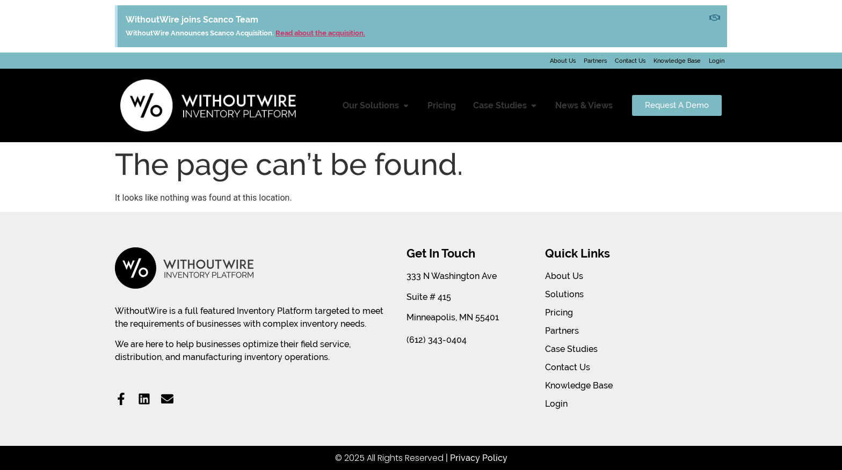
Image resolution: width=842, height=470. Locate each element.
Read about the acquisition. (320, 33)
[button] (406, 105)
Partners (595, 60)
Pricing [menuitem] (441, 105)
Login (716, 60)
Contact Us (630, 60)
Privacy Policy (478, 458)
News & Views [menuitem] (584, 105)
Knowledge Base (677, 60)
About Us (563, 60)
